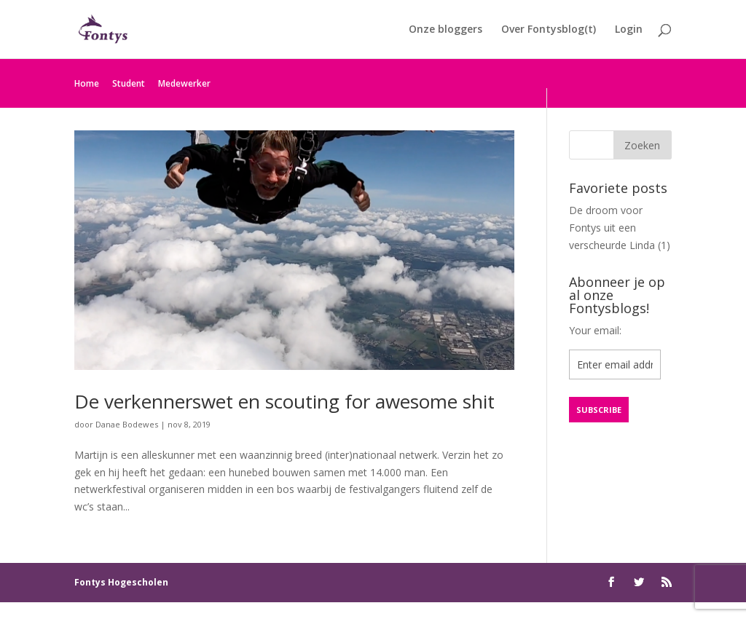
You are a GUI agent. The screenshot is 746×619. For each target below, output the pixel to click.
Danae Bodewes (126, 424)
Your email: (595, 330)
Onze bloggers (445, 30)
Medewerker (184, 83)
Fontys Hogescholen (121, 582)
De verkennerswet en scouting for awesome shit (284, 401)
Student (128, 83)
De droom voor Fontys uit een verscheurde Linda (612, 227)
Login (629, 30)
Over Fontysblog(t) (548, 30)
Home (86, 83)
